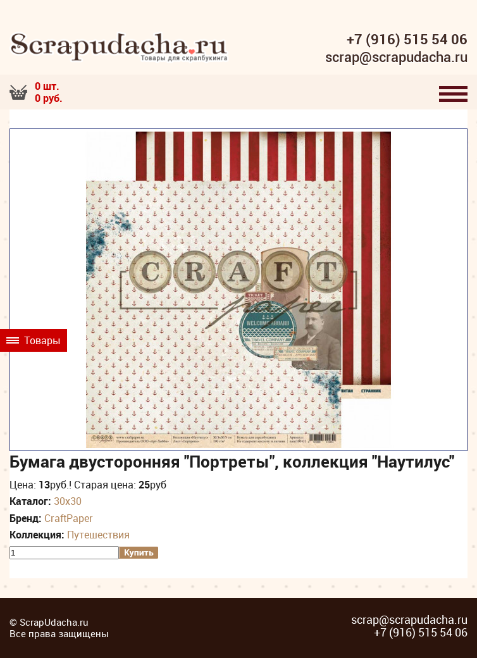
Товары (33, 340)
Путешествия (98, 535)
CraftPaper (68, 518)
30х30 (68, 501)
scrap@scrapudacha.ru (396, 57)
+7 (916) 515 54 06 (407, 39)
